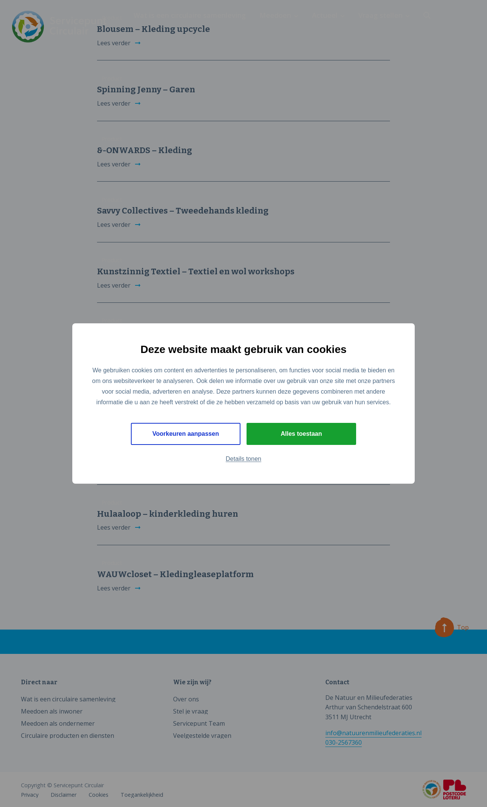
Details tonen (243, 459)
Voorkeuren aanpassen (186, 433)
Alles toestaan (301, 433)
